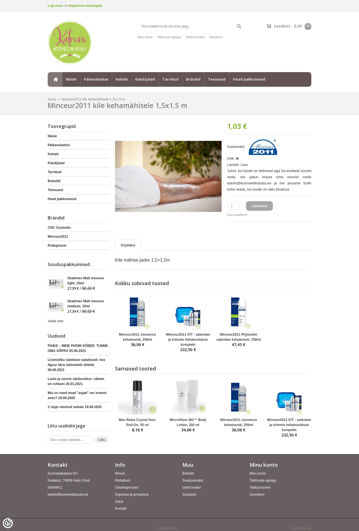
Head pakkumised (249, 79)
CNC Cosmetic (59, 228)
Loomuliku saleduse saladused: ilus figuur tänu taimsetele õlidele (76, 365)
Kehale (122, 79)
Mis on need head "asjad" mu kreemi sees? (77, 395)
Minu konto (145, 37)
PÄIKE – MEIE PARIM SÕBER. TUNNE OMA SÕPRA (78, 348)
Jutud (119, 501)
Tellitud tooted (195, 37)
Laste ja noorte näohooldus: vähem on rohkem (76, 381)
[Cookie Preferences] (8, 523)
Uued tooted (191, 487)
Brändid (193, 79)
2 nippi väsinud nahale (75, 407)
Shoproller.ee (301, 528)
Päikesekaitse (96, 79)
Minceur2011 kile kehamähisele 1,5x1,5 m (93, 99)
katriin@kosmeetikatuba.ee (68, 494)
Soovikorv (215, 37)
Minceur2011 (58, 237)
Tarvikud (170, 79)
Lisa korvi (259, 206)
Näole (71, 79)
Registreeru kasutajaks (85, 5)
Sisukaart (189, 494)
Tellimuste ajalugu (169, 37)
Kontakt (120, 509)
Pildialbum (122, 480)
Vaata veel (55, 321)
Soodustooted (192, 480)
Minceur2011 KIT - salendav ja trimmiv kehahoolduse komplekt (188, 340)
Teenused (217, 79)
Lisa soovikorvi (237, 214)
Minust (120, 473)
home (55, 79)
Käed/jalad (145, 79)
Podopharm (57, 246)
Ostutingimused (126, 487)
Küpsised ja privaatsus (132, 494)
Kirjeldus (128, 245)
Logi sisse (55, 5)
